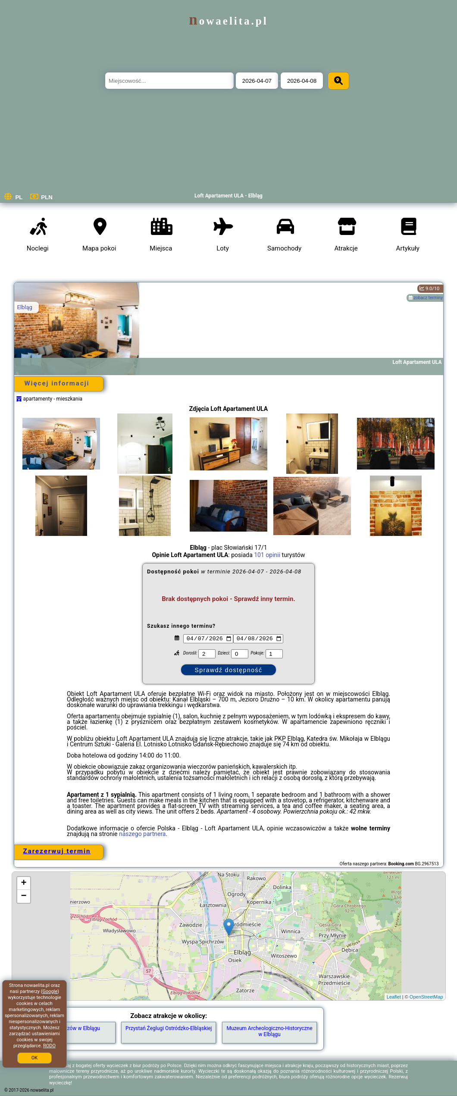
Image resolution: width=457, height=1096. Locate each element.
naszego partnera (142, 833)
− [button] (23, 896)
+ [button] (23, 883)
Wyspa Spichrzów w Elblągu (68, 1028)
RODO (49, 1046)
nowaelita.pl (228, 21)
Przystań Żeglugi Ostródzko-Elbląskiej (168, 1028)
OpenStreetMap (426, 996)
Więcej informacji (56, 383)
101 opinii (267, 554)
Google (50, 991)
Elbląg (24, 307)
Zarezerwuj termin (57, 851)
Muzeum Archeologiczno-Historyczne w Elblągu (269, 1031)
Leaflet (394, 996)
